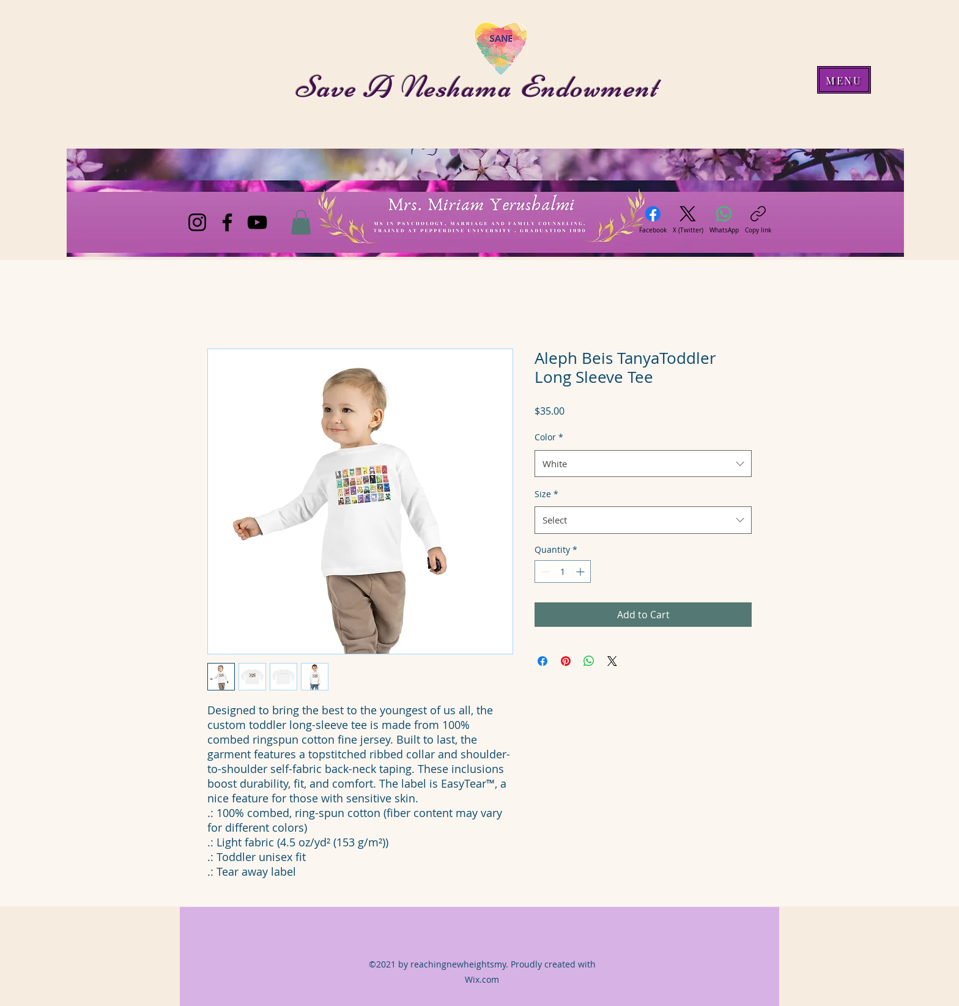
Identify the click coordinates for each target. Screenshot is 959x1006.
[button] (301, 222)
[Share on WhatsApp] (589, 661)
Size (546, 494)
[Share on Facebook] (542, 661)
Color (549, 437)
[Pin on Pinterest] (565, 661)
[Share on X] (612, 661)
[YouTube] (257, 222)
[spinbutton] (563, 571)
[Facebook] (227, 222)
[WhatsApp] (724, 220)
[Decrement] (544, 571)
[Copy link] (758, 220)
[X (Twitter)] (688, 220)
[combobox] (643, 463)
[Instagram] (197, 222)
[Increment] (581, 571)
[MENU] (844, 80)
